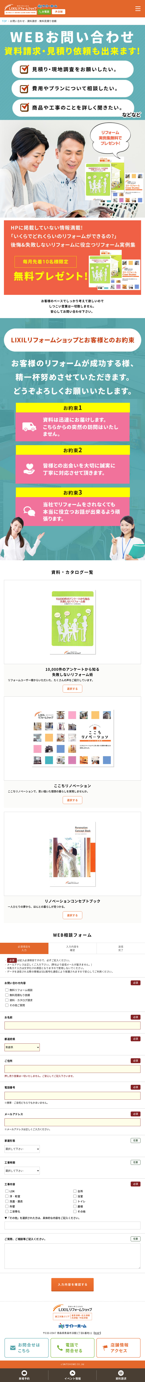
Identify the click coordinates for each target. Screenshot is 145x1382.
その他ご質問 (15, 1005)
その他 (79, 1211)
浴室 (78, 1196)
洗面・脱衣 (14, 1201)
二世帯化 (12, 1211)
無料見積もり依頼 (17, 995)
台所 (78, 1191)
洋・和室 (12, 1196)
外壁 (10, 1206)
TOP (4, 21)
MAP (97, 1333)
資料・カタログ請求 (19, 1000)
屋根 (78, 1206)
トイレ (79, 1201)
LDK (10, 1191)
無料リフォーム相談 (19, 990)
